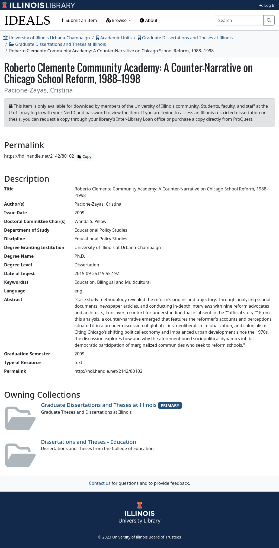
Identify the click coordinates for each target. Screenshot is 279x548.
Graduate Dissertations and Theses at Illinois (185, 38)
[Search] (239, 20)
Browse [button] (117, 20)
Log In (267, 5)
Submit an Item (78, 20)
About (149, 20)
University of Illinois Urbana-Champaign (46, 38)
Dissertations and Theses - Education (88, 441)
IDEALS (27, 20)
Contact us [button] (100, 483)
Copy (84, 156)
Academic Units (114, 38)
